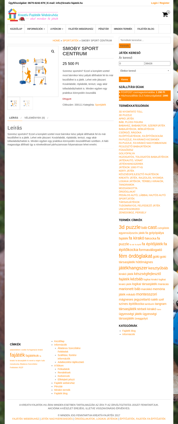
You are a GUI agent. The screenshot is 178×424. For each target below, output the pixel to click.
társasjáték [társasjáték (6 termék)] (128, 309)
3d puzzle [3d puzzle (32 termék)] (130, 227)
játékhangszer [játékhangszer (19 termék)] (133, 267)
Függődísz (126, 150)
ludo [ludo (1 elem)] (43, 360)
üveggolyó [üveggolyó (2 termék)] (141, 318)
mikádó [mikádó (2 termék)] (130, 294)
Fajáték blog (145, 28)
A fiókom (56, 28)
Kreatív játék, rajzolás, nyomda (141, 177)
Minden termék (123, 28)
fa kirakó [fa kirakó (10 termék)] (136, 238)
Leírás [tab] (13, 117)
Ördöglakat (127, 191)
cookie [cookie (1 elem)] (24, 350)
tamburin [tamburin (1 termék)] (149, 304)
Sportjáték (71, 40)
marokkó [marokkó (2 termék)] (146, 289)
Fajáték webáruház (80, 28)
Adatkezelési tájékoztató (71, 362)
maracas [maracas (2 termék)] (163, 284)
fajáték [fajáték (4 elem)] (17, 355)
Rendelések (64, 372)
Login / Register (160, 3)
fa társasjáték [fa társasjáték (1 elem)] (20, 360)
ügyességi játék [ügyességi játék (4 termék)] (130, 314)
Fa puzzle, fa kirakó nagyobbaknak (143, 143)
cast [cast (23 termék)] (152, 227)
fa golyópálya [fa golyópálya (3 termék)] (154, 233)
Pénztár (103, 28)
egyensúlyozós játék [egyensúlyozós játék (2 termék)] (132, 233)
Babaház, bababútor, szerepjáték (142, 125)
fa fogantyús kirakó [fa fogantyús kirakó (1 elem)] (35, 350)
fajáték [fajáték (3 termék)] (123, 238)
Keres (124, 79)
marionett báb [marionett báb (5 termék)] (129, 289)
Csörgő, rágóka (130, 132)
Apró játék (126, 118)
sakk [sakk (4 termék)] (154, 299)
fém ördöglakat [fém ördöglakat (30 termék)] (135, 256)
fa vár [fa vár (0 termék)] (132, 244)
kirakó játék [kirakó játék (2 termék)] (126, 274)
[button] (53, 51)
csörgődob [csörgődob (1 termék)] (163, 228)
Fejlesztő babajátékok (135, 146)
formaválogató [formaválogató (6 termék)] (150, 250)
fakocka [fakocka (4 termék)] (150, 238)
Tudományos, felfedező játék (139, 205)
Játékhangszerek (131, 163)
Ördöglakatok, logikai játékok (96, 418)
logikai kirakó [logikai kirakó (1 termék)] (151, 279)
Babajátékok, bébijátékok (137, 129)
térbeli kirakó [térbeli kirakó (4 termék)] (146, 309)
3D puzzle (125, 115)
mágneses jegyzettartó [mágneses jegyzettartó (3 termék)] (134, 299)
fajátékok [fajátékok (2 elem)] (32, 355)
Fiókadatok (64, 369)
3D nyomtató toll (131, 111)
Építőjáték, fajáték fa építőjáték (143, 418)
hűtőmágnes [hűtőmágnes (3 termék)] (144, 262)
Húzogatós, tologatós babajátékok (144, 156)
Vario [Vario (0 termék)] (159, 309)
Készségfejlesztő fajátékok (139, 174)
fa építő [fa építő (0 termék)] (138, 244)
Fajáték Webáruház (25, 418)
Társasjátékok (129, 202)
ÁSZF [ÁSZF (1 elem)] (21, 367)
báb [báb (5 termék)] (144, 228)
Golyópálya (127, 153)
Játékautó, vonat (131, 160)
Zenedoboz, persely (132, 212)
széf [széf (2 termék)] (161, 299)
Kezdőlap (16, 28)
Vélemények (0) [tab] (34, 117)
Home (56, 40)
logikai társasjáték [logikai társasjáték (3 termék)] (144, 284)
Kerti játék (126, 170)
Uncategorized (129, 209)
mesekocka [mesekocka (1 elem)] (14, 364)
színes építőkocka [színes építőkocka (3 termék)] (131, 304)
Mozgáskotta (128, 188)
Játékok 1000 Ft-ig (131, 167)
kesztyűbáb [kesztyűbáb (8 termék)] (158, 268)
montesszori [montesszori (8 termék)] (146, 294)
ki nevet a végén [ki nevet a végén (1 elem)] (34, 360)
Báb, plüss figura (131, 122)
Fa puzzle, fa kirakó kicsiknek (139, 139)
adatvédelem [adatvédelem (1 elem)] (15, 350)
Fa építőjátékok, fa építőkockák (141, 136)
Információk (36, 28)
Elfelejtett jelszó (66, 379)
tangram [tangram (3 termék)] (160, 304)
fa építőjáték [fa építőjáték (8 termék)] (152, 244)
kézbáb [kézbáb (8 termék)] (136, 279)
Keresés (124, 45)
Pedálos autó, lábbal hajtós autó (142, 195)
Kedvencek (64, 376)
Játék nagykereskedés (57, 418)
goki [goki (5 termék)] (156, 256)
